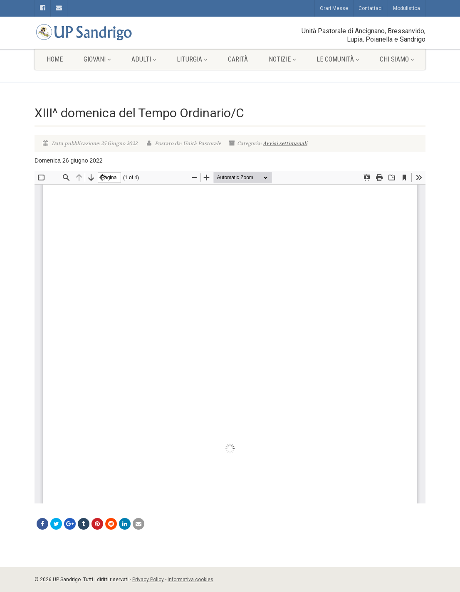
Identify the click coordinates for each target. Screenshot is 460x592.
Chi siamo (397, 59)
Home (55, 59)
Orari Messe (334, 8)
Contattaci (371, 8)
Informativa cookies (190, 579)
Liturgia (192, 59)
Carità (238, 59)
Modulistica (406, 8)
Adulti (143, 59)
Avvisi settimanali (285, 143)
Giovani (97, 59)
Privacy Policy (148, 579)
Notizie (282, 59)
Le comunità (338, 59)
